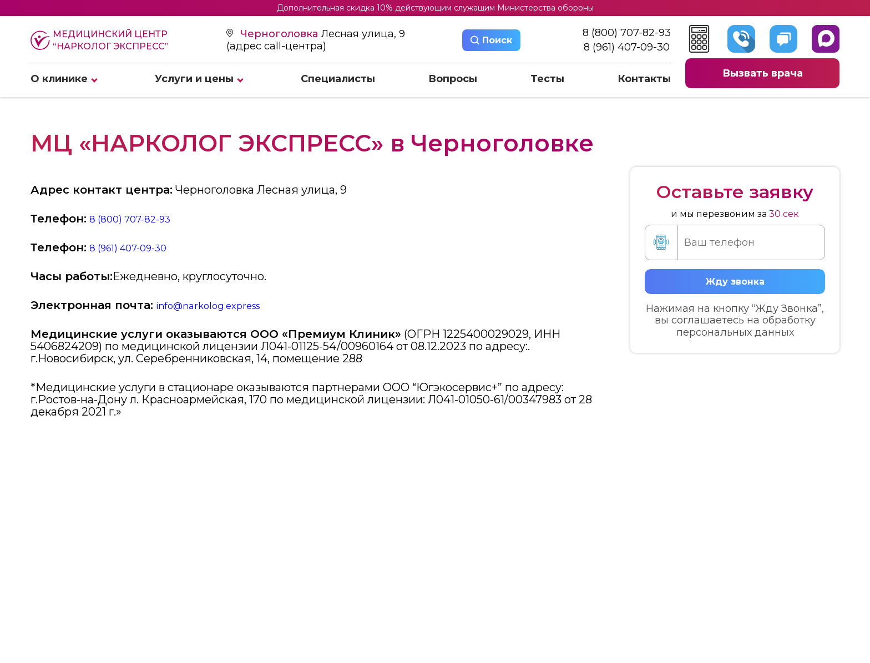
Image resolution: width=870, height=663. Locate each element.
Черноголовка (280, 34)
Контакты (644, 79)
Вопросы (452, 79)
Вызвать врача (762, 73)
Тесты (547, 79)
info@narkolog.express (218, 305)
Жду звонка (735, 281)
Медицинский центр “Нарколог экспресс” (100, 40)
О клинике (59, 79)
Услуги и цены (194, 79)
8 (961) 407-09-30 (627, 47)
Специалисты (338, 79)
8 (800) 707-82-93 (627, 33)
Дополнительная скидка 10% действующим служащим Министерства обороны (435, 8)
